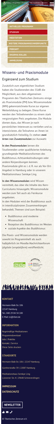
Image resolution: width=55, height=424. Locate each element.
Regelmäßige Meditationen (15, 331)
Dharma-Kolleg (18, 54)
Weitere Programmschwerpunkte (27, 43)
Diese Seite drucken (11, 347)
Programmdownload (11, 335)
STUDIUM (25, 3)
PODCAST (14, 49)
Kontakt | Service (10, 343)
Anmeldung (16, 60)
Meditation (16, 37)
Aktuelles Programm (21, 26)
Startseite (7, 3)
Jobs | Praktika (8, 339)
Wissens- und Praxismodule (41, 4)
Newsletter (12, 405)
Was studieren (35, 3)
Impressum (9, 386)
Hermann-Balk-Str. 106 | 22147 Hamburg (20, 361)
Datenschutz (10, 391)
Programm (16, 3)
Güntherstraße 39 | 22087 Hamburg (18, 367)
